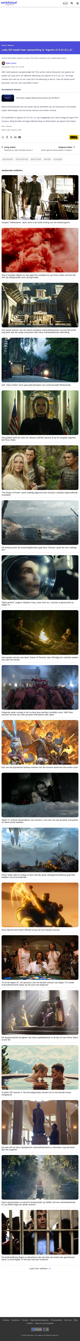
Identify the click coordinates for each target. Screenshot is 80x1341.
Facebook (36, 1329)
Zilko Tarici (11, 63)
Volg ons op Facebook (44, 1323)
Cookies (5, 1320)
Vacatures (15, 1320)
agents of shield (36, 159)
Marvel (9, 126)
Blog (75, 1320)
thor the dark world (22, 159)
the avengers (58, 159)
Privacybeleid (56, 1320)
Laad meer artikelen (40, 1268)
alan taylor (47, 159)
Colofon (29, 1323)
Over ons (68, 1320)
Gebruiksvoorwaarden (39, 1320)
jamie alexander (8, 159)
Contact (25, 1320)
